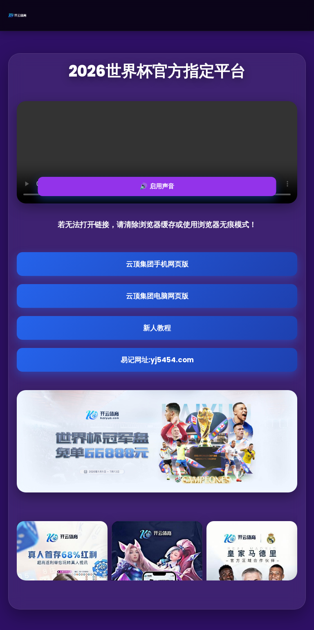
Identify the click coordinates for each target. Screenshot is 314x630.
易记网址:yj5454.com (157, 360)
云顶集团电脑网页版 (157, 296)
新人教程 (157, 328)
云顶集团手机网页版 (157, 264)
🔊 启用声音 (157, 186)
